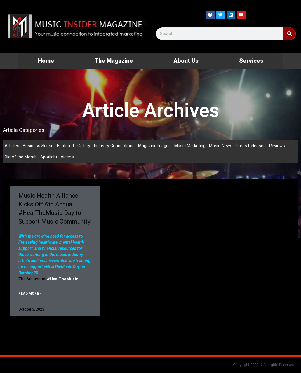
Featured (65, 146)
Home (46, 60)
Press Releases (251, 146)
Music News (221, 146)
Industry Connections (114, 146)
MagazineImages (154, 146)
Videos (67, 157)
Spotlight (48, 157)
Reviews (277, 146)
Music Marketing (190, 146)
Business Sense (38, 146)
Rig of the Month (21, 157)
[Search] (289, 33)
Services (251, 60)
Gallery (83, 146)
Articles (12, 146)
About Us (186, 60)
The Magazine (114, 60)
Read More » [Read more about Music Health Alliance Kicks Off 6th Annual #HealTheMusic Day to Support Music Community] (29, 294)
